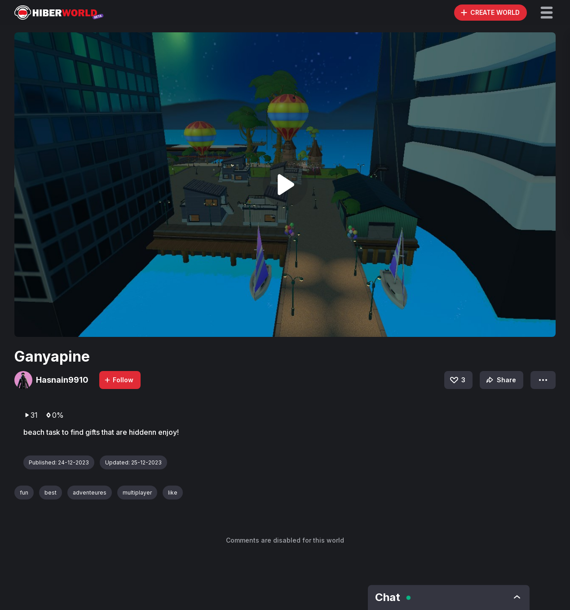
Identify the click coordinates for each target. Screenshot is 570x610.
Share (500, 380)
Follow (118, 380)
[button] (547, 13)
